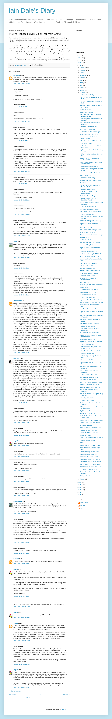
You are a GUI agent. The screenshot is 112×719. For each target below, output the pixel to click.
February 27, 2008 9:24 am (21, 513)
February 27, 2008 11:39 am (21, 617)
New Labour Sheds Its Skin (87, 268)
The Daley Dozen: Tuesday (87, 275)
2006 (80, 485)
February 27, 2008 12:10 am (21, 214)
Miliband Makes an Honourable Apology (91, 235)
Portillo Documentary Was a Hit (89, 166)
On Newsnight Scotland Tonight (89, 273)
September (83, 75)
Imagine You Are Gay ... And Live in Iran (91, 420)
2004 (80, 490)
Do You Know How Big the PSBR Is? (90, 254)
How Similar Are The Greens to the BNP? (91, 382)
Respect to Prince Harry (86, 112)
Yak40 (15, 241)
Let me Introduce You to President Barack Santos (89, 137)
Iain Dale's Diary (32, 10)
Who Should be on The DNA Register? (91, 211)
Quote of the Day (84, 282)
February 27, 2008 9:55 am (21, 596)
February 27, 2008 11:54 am (21, 641)
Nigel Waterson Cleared (86, 411)
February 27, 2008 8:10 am (21, 422)
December (83, 67)
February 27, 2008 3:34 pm (21, 687)
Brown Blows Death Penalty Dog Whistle (91, 173)
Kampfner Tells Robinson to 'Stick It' (90, 422)
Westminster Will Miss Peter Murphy (90, 132)
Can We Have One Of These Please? (90, 464)
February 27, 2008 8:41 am (21, 446)
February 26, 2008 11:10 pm (21, 141)
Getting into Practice (85, 435)
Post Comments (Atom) (23, 698)
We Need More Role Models (88, 379)
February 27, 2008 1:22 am (21, 268)
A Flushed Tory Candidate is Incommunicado (88, 278)
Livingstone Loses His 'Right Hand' (90, 384)
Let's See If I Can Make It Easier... (89, 209)
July (81, 80)
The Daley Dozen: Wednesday (88, 127)
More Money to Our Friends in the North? (91, 284)
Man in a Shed (17, 501)
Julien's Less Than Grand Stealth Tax (90, 351)
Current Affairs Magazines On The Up (90, 221)
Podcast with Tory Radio (87, 245)
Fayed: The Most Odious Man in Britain (91, 300)
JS (81, 508)
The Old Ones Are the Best (87, 240)
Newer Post (12, 695)
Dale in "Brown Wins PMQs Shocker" (90, 141)
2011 (80, 58)
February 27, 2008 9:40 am (21, 553)
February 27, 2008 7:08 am (21, 403)
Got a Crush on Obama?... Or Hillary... (91, 467)
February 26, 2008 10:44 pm (21, 83)
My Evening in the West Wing (88, 469)
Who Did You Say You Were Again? (90, 323)
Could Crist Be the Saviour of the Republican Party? (89, 199)
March (82, 90)
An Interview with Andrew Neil (88, 374)
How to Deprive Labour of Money (89, 377)
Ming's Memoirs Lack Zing (87, 196)
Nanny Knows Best (85, 175)
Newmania (16, 358)
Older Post (66, 695)
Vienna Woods (17, 300)
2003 (80, 492)
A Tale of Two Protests (86, 143)
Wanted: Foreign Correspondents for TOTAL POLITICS (90, 158)
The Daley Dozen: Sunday (87, 189)
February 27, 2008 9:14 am (21, 471)
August (82, 77)
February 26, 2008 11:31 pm (21, 184)
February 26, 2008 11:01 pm (21, 107)
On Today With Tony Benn (87, 232)
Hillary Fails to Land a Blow (87, 129)
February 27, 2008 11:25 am (21, 606)
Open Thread (83, 183)
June (81, 82)
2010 (80, 60)
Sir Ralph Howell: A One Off (88, 295)
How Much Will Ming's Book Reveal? (90, 242)
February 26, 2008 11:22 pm (21, 171)
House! (82, 442)
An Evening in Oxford (86, 425)
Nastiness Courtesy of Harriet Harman (91, 180)
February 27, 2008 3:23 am (21, 295)
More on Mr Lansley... (86, 109)
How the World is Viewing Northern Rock (91, 302)
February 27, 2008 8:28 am (21, 435)
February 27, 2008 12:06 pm (21, 664)
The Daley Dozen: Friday (87, 95)
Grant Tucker (84, 502)
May (81, 85)
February (83, 92)
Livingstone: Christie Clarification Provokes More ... (89, 224)
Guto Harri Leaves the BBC (87, 413)
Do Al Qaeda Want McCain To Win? (90, 256)
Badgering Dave (84, 287)
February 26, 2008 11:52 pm (21, 200)
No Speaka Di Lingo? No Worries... (90, 332)
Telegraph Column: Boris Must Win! (90, 387)
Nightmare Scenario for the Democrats (91, 342)
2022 (80, 55)
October (82, 72)
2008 (80, 65)
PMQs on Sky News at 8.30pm (88, 263)
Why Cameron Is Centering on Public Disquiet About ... (90, 115)
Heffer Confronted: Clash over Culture (90, 427)
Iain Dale (16, 559)
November (83, 70)
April (81, 87)
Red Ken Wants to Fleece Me (88, 454)
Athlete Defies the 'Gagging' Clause (90, 445)
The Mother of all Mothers (87, 400)
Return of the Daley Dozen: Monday (90, 459)
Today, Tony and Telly (86, 227)
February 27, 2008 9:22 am (21, 495)
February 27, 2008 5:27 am (21, 352)
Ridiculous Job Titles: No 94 (88, 292)
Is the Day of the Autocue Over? (89, 457)
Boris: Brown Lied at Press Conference (91, 309)
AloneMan (16, 75)
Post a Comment (16, 691)
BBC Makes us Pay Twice (87, 265)
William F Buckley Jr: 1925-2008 (89, 134)
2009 (80, 63)
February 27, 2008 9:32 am (21, 542)
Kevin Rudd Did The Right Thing (89, 432)
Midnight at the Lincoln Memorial (89, 476)
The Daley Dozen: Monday (87, 178)
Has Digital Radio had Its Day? (88, 339)
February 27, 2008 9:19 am (21, 481)
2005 (80, 487)
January (82, 479)
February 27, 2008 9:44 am (21, 563)
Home (39, 695)
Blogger (63, 709)
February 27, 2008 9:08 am (21, 456)
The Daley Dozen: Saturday (88, 206)
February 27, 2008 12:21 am (21, 236)
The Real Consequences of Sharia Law (91, 452)
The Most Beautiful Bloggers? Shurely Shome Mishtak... (90, 347)
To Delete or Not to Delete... (88, 360)
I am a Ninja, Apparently (86, 398)
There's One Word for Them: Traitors (90, 462)
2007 (80, 482)
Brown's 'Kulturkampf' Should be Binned (91, 437)
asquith (15, 441)
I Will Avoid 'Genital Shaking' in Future (90, 230)
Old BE (15, 623)
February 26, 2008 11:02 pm (21, 121)
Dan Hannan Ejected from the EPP (90, 270)
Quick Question (84, 237)
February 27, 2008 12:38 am (21, 257)
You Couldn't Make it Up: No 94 (89, 290)
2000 (80, 495)
